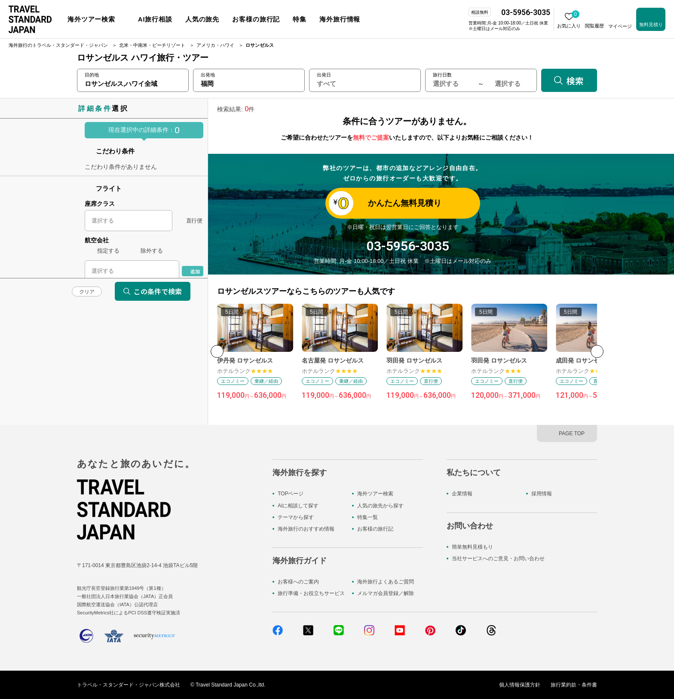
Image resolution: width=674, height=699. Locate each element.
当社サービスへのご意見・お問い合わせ (498, 559)
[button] (597, 351)
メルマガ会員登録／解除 (385, 593)
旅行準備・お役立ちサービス (311, 593)
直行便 (194, 220)
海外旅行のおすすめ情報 (306, 529)
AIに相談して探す (298, 506)
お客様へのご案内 (298, 582)
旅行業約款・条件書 (574, 685)
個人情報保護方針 (519, 685)
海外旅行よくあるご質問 (385, 582)
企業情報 (462, 494)
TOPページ (290, 494)
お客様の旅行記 (375, 529)
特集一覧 (367, 517)
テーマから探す (296, 517)
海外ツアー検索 (375, 494)
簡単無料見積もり (472, 547)
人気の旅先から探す (380, 506)
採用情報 (541, 494)
